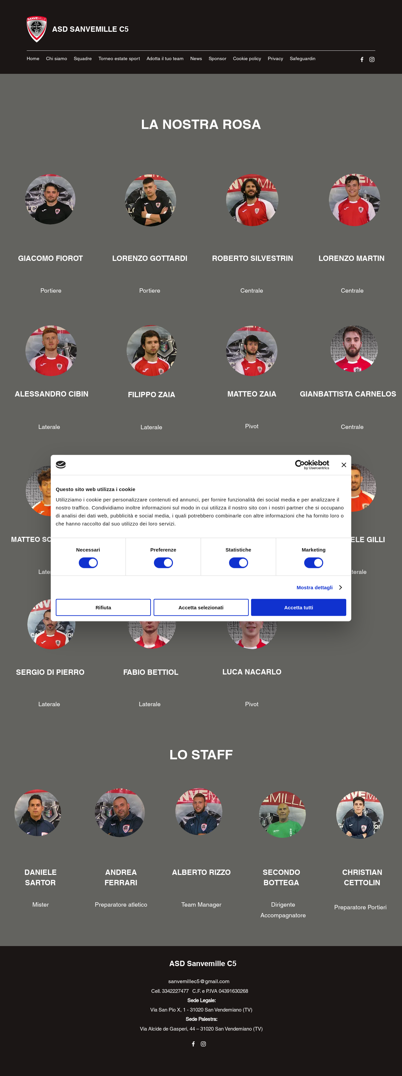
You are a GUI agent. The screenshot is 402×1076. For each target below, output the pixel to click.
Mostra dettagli (314, 587)
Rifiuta (103, 607)
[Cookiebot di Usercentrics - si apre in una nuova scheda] (300, 465)
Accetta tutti (298, 607)
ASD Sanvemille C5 (202, 963)
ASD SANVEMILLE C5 (90, 29)
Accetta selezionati (200, 607)
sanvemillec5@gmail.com (198, 981)
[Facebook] (362, 59)
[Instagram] (372, 59)
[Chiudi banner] (344, 464)
